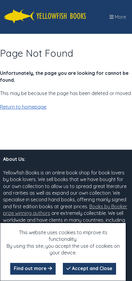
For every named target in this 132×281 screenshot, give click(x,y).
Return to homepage (23, 107)
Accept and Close (89, 268)
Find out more (33, 268)
